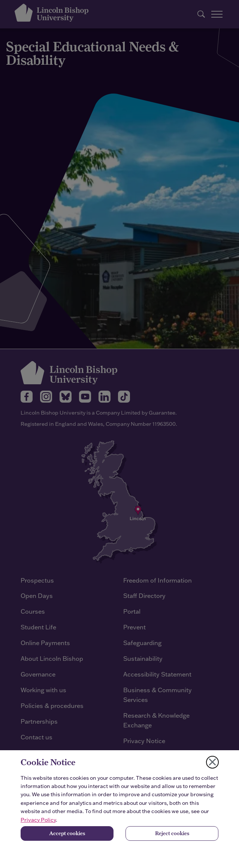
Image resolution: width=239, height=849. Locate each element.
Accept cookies (67, 833)
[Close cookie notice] (212, 762)
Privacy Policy (38, 819)
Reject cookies (172, 833)
